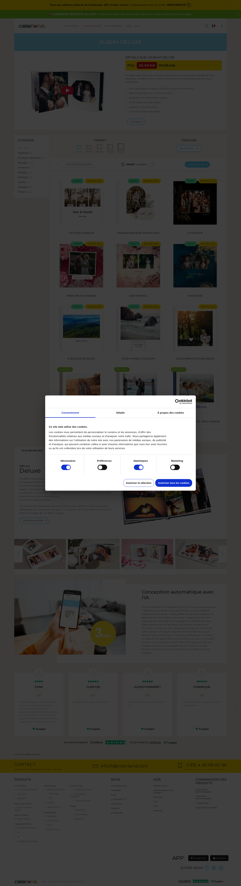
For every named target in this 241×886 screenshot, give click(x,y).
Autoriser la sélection (138, 482)
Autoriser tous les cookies (173, 482)
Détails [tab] (120, 412)
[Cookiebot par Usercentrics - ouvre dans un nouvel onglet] (177, 401)
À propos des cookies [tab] (170, 412)
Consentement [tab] (70, 412)
